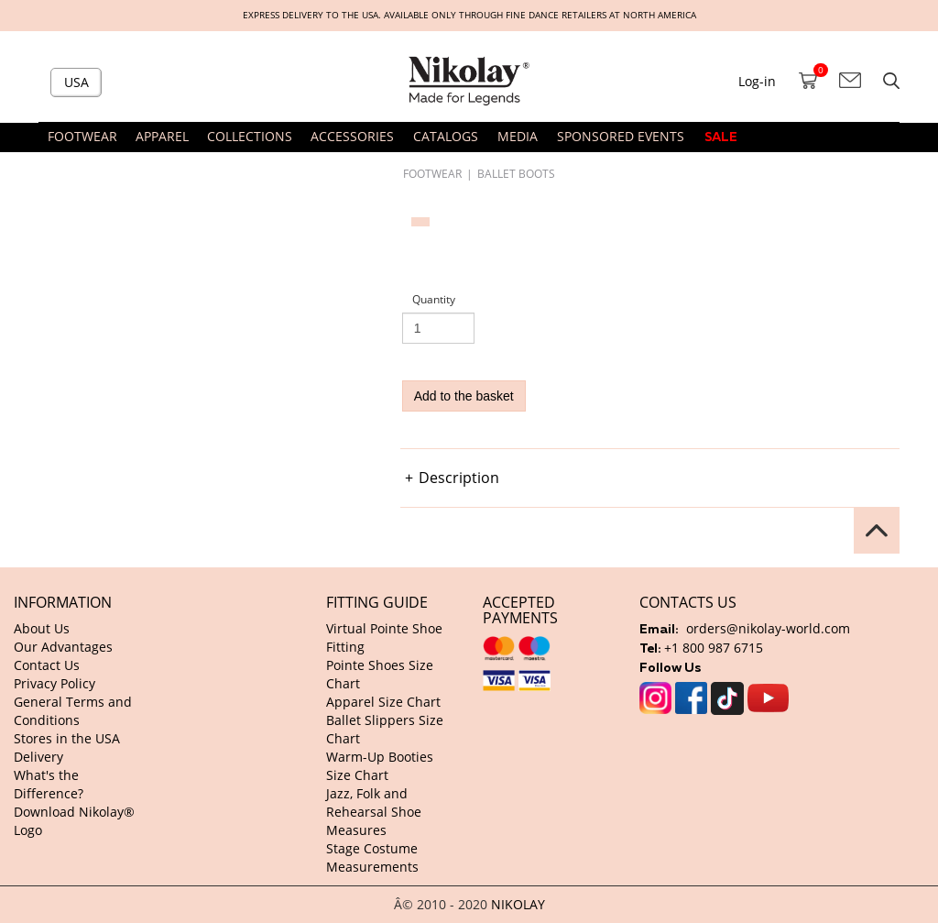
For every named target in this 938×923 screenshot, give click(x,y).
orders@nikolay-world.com (768, 628)
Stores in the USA (67, 738)
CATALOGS (445, 136)
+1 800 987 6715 (713, 647)
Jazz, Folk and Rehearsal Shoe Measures (373, 812)
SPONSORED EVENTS (620, 136)
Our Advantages (63, 646)
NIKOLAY (518, 904)
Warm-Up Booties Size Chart (379, 766)
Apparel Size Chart (383, 701)
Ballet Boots (516, 173)
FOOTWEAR (432, 173)
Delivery (38, 756)
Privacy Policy (54, 683)
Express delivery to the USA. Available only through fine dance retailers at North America (469, 15)
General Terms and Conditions (73, 711)
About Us (42, 628)
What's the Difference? (48, 784)
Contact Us (47, 665)
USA (76, 82)
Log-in (757, 81)
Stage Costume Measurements (372, 857)
